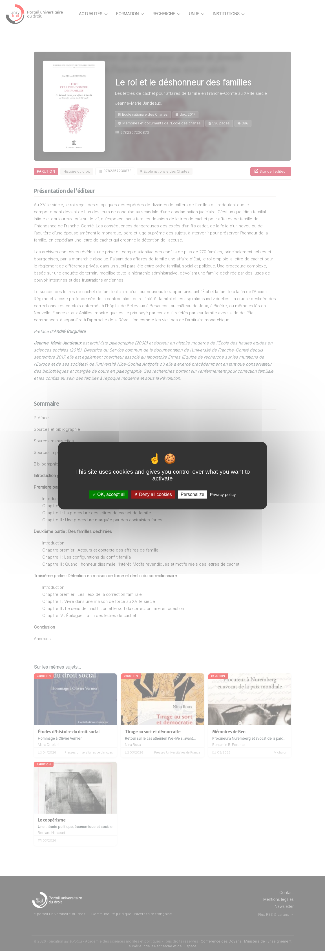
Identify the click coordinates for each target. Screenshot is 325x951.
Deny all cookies (153, 494)
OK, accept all (108, 494)
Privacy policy (223, 494)
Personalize (192, 494)
